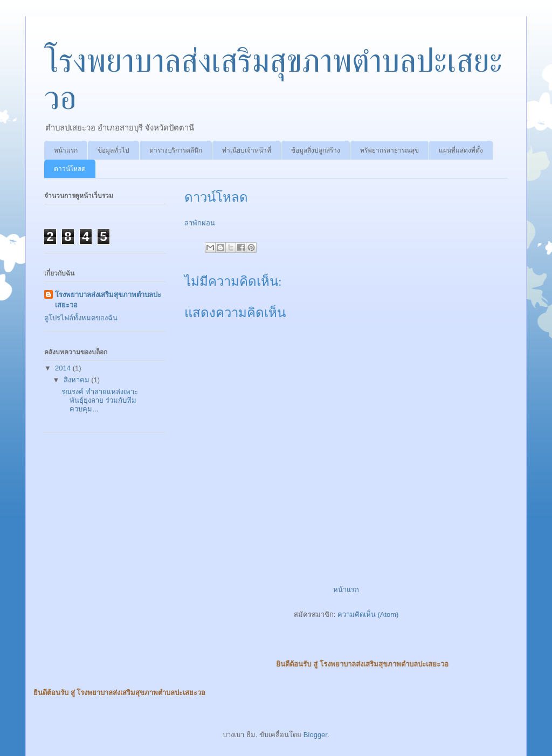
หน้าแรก (66, 150)
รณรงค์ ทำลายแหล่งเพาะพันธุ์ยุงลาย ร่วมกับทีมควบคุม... (99, 400)
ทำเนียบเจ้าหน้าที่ (246, 150)
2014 (64, 368)
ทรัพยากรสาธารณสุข (389, 150)
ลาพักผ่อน (199, 223)
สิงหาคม (78, 380)
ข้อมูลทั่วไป (113, 150)
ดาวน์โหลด (70, 169)
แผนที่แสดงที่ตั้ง (461, 150)
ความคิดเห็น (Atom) (368, 614)
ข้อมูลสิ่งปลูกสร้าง (315, 150)
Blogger (315, 735)
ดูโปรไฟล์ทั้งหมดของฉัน (81, 318)
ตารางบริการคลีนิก (175, 150)
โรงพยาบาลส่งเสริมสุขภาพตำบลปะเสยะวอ (108, 299)
